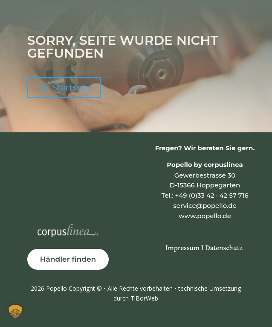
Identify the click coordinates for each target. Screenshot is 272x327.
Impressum (183, 248)
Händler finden (68, 259)
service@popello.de (204, 205)
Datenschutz (224, 248)
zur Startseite (64, 87)
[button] (15, 311)
